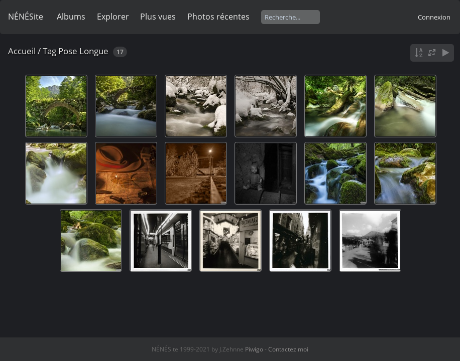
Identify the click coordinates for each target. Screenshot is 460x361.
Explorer (113, 16)
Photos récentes (218, 16)
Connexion (434, 17)
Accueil (22, 51)
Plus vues (158, 16)
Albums (71, 16)
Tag (49, 51)
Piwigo (254, 349)
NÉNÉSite (25, 16)
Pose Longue (83, 51)
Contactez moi (288, 349)
